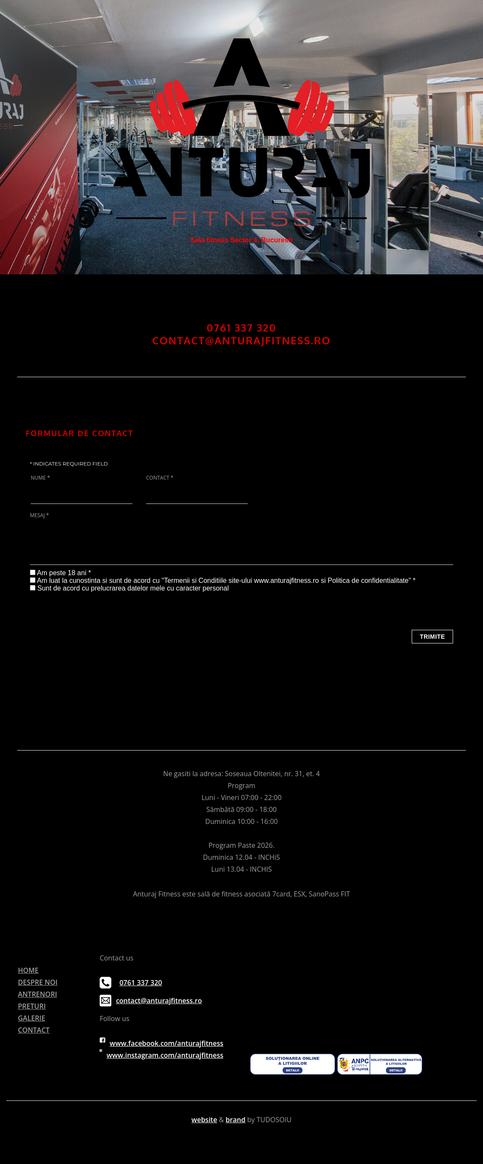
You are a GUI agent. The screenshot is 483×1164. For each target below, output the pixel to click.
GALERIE (31, 1018)
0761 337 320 (141, 982)
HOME (28, 970)
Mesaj (39, 515)
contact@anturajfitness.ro (159, 1000)
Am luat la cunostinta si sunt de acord (94, 580)
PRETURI (32, 1006)
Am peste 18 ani (62, 572)
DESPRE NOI (38, 982)
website (204, 1119)
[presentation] (95, 609)
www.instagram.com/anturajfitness (164, 1055)
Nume (40, 477)
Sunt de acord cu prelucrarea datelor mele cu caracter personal (132, 588)
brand (235, 1119)
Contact (159, 477)
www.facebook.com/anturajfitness (166, 1043)
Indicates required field (69, 463)
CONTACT (34, 1030)
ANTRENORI (37, 994)
